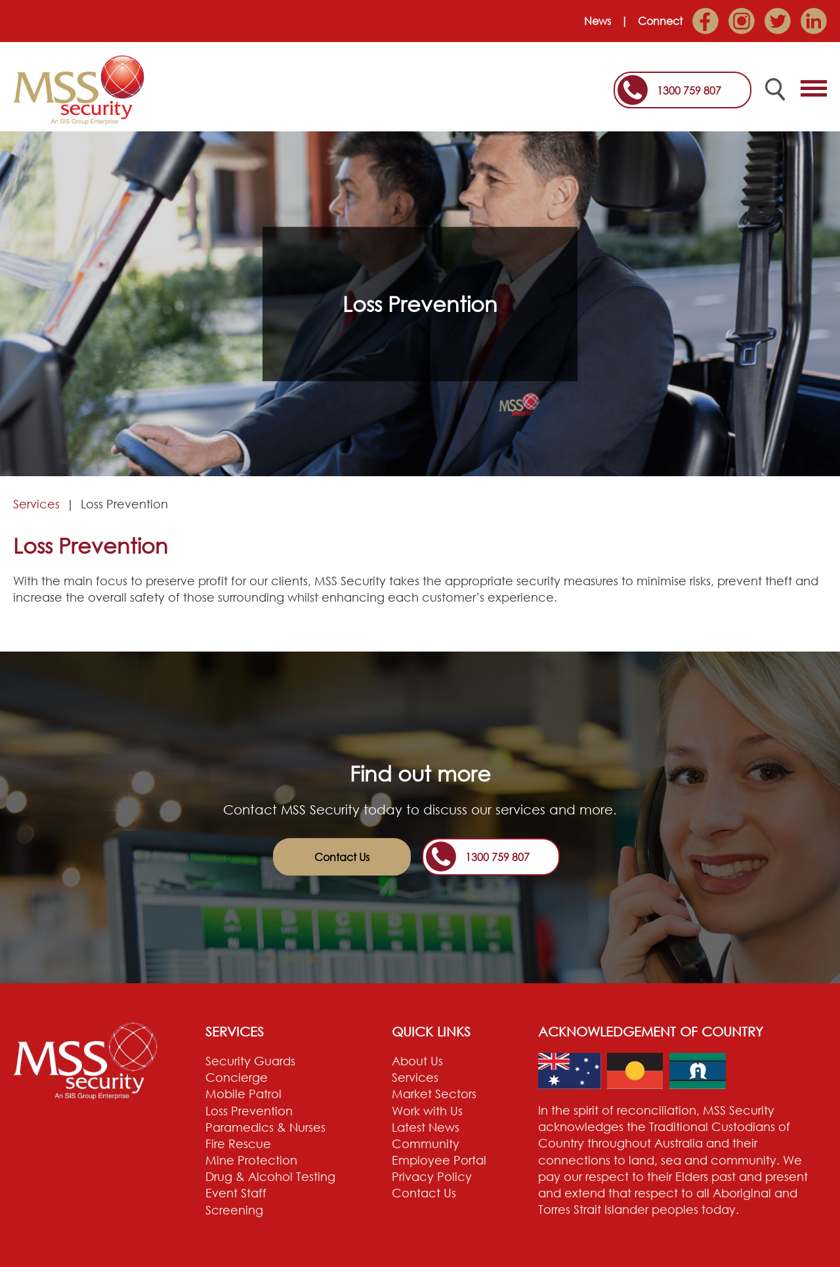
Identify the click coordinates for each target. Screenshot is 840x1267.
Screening (234, 1210)
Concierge (236, 1077)
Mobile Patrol (243, 1093)
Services (36, 504)
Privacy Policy (432, 1176)
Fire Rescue (238, 1143)
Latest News (425, 1127)
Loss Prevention (249, 1110)
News (597, 21)
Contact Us (341, 857)
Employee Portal (439, 1160)
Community (425, 1143)
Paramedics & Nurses (265, 1127)
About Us (417, 1061)
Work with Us (427, 1110)
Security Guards (250, 1061)
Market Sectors (434, 1093)
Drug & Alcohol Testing (270, 1176)
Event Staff (235, 1193)
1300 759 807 (689, 90)
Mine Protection (251, 1160)
